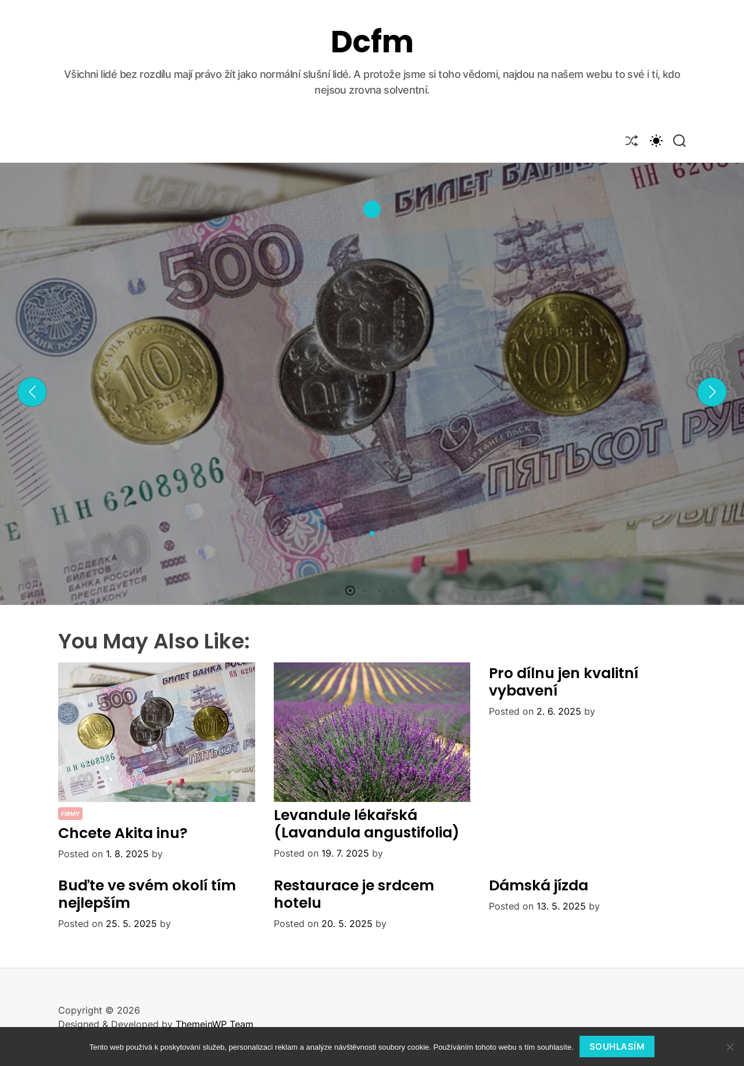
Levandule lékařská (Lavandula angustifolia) (366, 824)
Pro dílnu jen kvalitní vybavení (563, 682)
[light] (655, 140)
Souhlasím (617, 1046)
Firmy (70, 813)
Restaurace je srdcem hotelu (354, 894)
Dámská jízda (538, 885)
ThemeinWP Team (214, 1024)
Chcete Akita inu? (123, 833)
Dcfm (372, 42)
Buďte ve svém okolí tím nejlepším (147, 894)
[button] (31, 392)
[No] (729, 1047)
